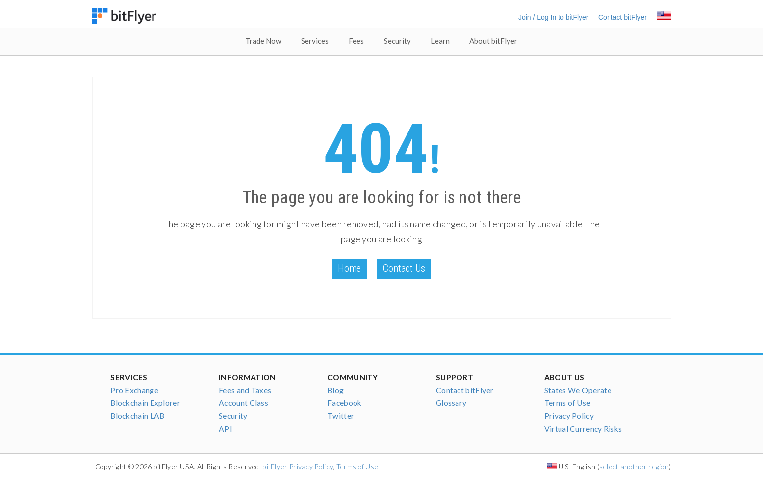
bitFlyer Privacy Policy (297, 466)
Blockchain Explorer (145, 402)
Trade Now (263, 40)
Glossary (451, 402)
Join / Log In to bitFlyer (553, 17)
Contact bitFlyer (622, 17)
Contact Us (404, 268)
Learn (440, 40)
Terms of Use (567, 402)
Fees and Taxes (245, 390)
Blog (335, 390)
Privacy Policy (569, 415)
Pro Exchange (134, 390)
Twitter (340, 415)
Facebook (344, 402)
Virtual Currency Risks (583, 428)
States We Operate (577, 390)
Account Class (243, 402)
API (225, 428)
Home (349, 268)
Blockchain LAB (137, 415)
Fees (356, 40)
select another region (634, 466)
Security (397, 40)
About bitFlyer (493, 40)
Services (315, 40)
